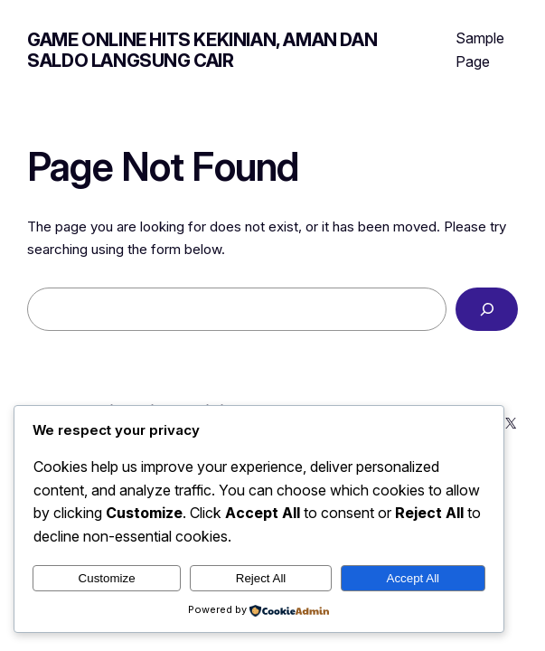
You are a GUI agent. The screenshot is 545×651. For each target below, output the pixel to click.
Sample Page (480, 50)
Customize (107, 578)
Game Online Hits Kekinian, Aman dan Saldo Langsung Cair (202, 50)
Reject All (261, 578)
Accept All (413, 578)
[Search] (486, 309)
